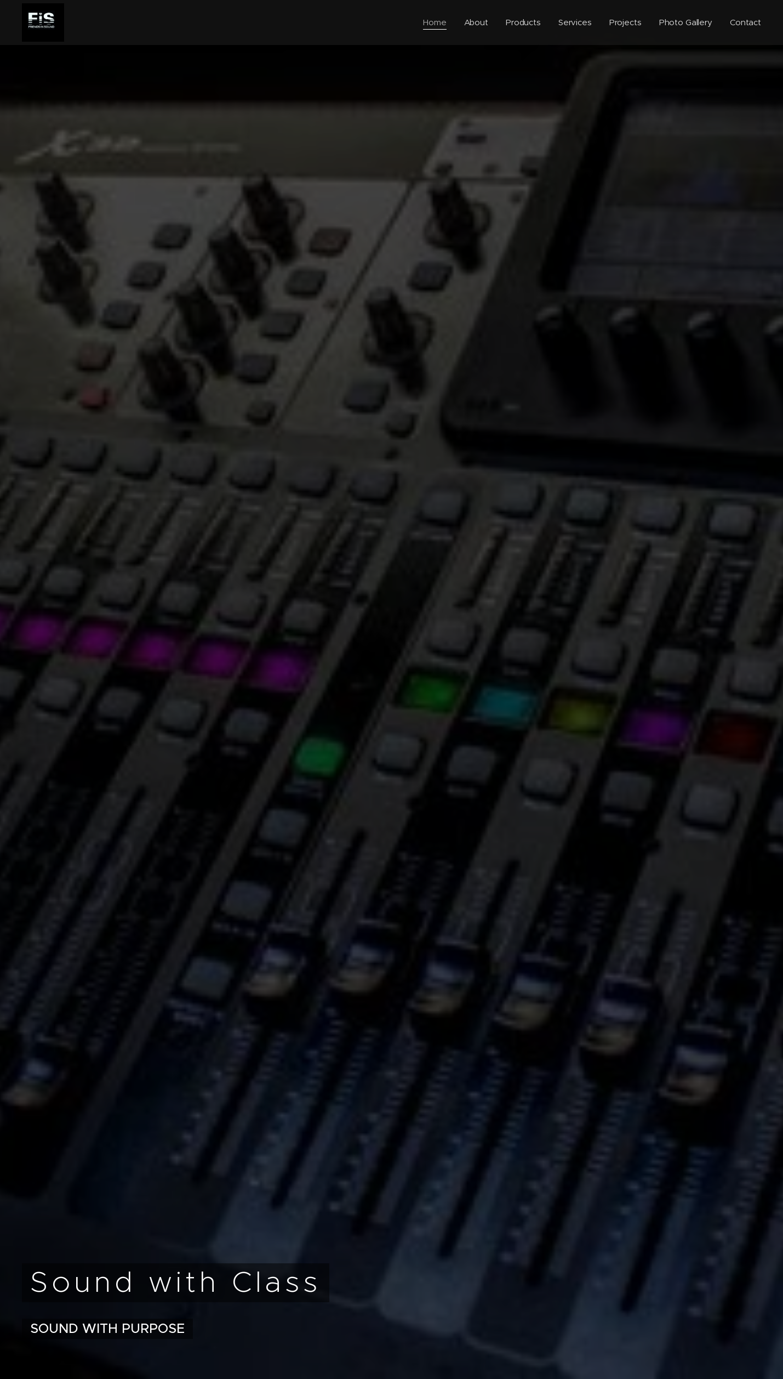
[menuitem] (433, 22)
